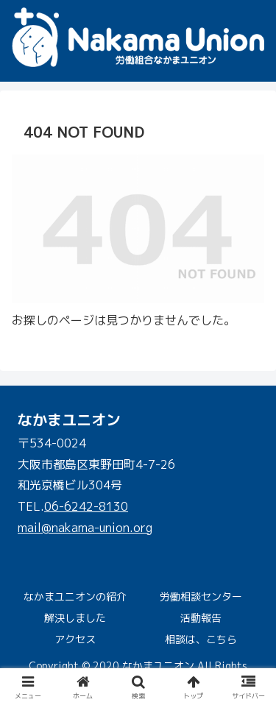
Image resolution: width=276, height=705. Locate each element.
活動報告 (201, 618)
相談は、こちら (201, 639)
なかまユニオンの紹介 (75, 596)
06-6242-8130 (86, 506)
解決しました (75, 618)
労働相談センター (201, 596)
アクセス (75, 639)
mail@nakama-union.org (85, 528)
